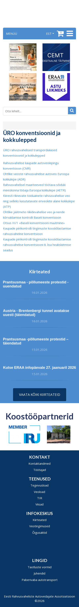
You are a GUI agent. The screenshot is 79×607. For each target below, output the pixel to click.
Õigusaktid (39, 532)
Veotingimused (39, 526)
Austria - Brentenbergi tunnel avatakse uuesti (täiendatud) (36, 314)
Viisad (39, 504)
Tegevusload (39, 485)
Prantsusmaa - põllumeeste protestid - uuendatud (34, 284)
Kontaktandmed (39, 463)
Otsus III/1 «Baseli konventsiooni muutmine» (34, 223)
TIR (39, 498)
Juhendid (39, 573)
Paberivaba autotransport (40, 580)
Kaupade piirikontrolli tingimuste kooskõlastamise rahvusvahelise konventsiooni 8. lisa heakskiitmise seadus (37, 244)
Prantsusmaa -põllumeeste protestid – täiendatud (35, 342)
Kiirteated (40, 520)
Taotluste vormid (40, 567)
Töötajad (39, 470)
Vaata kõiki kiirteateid (39, 394)
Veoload (39, 492)
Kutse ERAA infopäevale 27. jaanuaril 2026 (40, 368)
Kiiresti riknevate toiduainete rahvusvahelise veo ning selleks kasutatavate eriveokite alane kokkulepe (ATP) (39, 201)
